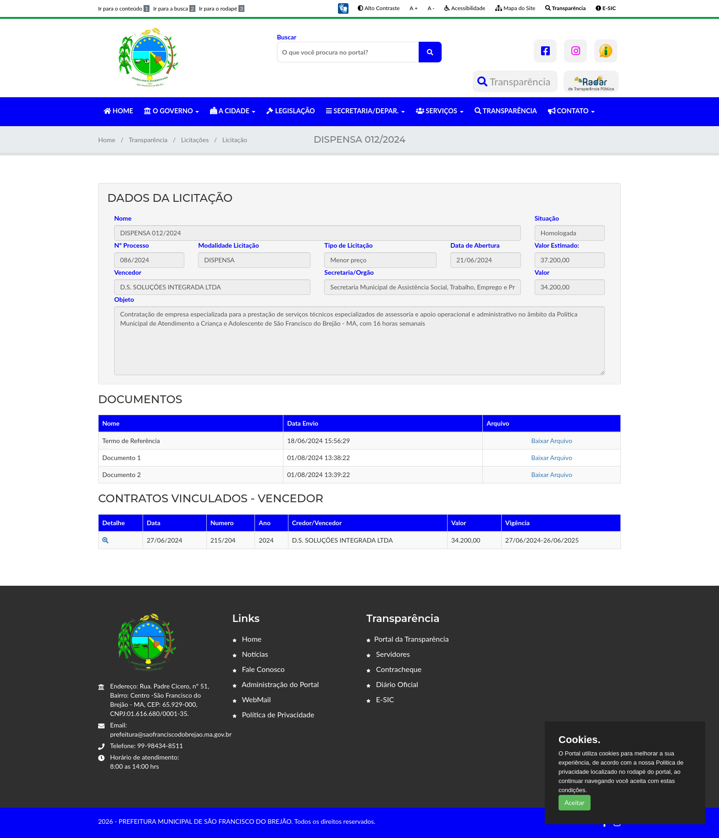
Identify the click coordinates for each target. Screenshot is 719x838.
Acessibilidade (464, 8)
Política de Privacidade (273, 714)
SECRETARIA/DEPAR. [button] (365, 111)
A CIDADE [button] (232, 111)
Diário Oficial (392, 684)
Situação (547, 218)
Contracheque (393, 669)
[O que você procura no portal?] (430, 52)
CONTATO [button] (571, 111)
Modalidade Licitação (228, 245)
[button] (343, 7)
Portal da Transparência (407, 638)
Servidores (388, 653)
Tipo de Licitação (348, 245)
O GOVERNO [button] (171, 111)
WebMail (251, 699)
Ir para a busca (174, 8)
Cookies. (580, 739)
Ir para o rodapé (221, 8)
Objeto (124, 299)
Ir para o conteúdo (123, 8)
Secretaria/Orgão (349, 272)
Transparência (515, 81)
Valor (542, 272)
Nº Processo (131, 245)
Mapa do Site (515, 8)
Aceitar (574, 802)
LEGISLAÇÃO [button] (290, 111)
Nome (123, 218)
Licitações (195, 140)
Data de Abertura (474, 245)
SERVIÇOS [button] (440, 111)
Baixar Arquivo (551, 440)
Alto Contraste (378, 8)
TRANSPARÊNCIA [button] (506, 111)
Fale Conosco (258, 669)
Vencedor (127, 272)
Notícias (250, 653)
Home (106, 140)
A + (413, 8)
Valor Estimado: (557, 245)
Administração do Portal (275, 684)
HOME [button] (118, 111)
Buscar (359, 47)
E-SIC (380, 699)
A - (431, 8)
